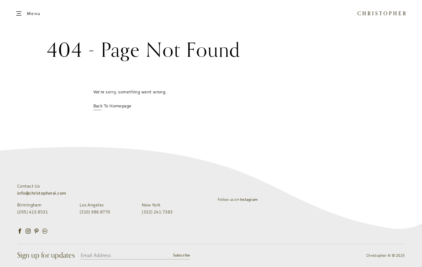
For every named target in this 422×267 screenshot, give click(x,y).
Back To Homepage (112, 106)
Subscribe (181, 255)
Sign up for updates (46, 255)
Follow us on (238, 199)
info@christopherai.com (41, 193)
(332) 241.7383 (157, 212)
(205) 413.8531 (32, 212)
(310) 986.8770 (95, 212)
